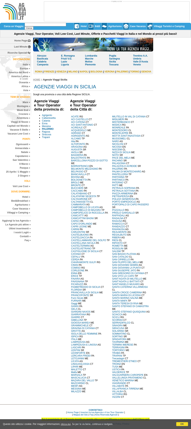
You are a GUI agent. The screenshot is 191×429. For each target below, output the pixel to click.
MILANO (73, 71)
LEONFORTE (78, 353)
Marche (89, 58)
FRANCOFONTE (80, 295)
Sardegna (114, 58)
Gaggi (74, 303)
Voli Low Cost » (21, 186)
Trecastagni (118, 358)
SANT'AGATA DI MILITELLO (127, 278)
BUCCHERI (77, 188)
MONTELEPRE (120, 133)
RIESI (115, 240)
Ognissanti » (23, 144)
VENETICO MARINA (123, 380)
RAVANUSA (118, 229)
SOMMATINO (119, 333)
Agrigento (47, 115)
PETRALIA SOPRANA (124, 188)
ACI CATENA (78, 122)
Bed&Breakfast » (20, 200)
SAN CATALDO (120, 256)
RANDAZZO (118, 226)
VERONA (110, 71)
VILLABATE (118, 386)
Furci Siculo (77, 298)
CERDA (75, 259)
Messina (46, 126)
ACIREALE (77, 127)
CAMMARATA (78, 204)
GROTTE (76, 331)
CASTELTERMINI (80, 245)
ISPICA (75, 336)
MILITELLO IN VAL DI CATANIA (129, 116)
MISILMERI (118, 119)
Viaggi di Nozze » (20, 122)
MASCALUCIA (78, 377)
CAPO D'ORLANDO (81, 223)
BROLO (75, 182)
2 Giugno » (24, 175)
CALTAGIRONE (79, 199)
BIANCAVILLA (78, 174)
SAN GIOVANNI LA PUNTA (126, 267)
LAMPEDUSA (78, 342)
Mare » (26, 102)
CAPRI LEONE (79, 226)
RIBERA (116, 237)
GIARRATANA (78, 314)
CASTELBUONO (80, 234)
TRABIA (116, 353)
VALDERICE (118, 372)
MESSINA (76, 388)
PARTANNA (118, 177)
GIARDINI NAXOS (81, 311)
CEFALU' (76, 256)
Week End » (23, 110)
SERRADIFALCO (121, 322)
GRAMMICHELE (80, 325)
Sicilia (112, 61)
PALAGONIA (119, 163)
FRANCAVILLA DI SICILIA (85, 292)
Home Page (20, 40)
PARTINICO (118, 179)
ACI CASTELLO (79, 119)
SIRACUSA (118, 328)
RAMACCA (118, 223)
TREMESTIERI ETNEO (124, 361)
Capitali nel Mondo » (18, 125)
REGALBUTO (119, 234)
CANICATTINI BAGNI (82, 218)
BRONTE (76, 185)
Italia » (26, 64)
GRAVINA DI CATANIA (83, 328)
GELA (74, 309)
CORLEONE (77, 270)
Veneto (137, 64)
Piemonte (90, 64)
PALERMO (122, 71)
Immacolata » (22, 148)
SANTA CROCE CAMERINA (127, 292)
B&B (97, 26)
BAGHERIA (77, 155)
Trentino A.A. (140, 55)
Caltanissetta (49, 118)
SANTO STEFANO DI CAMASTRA (130, 306)
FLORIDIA (76, 289)
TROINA (116, 364)
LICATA (75, 361)
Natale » (25, 152)
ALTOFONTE (78, 144)
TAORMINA (118, 342)
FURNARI (76, 300)
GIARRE (75, 317)
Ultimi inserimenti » (20, 228)
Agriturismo (115, 26)
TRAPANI (117, 355)
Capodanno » (22, 156)
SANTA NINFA (119, 300)
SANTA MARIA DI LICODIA (126, 295)
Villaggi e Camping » (18, 212)
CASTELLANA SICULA (83, 243)
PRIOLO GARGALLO (123, 212)
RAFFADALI (118, 215)
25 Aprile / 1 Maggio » (18, 171)
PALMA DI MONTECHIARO (126, 171)
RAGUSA (117, 221)
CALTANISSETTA (80, 201)
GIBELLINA (77, 320)
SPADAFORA (119, 339)
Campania (42, 64)
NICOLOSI (117, 144)
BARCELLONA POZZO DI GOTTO (89, 160)
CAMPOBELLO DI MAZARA (86, 210)
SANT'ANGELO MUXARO (126, 284)
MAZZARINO (78, 383)
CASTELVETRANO (81, 248)
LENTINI (75, 350)
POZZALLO (118, 210)
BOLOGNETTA (79, 179)
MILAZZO (76, 391)
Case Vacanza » (21, 208)
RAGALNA (117, 218)
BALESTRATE (78, 157)
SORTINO (117, 336)
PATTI (115, 185)
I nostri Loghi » (22, 232)
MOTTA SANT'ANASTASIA (126, 135)
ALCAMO (76, 138)
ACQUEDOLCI (79, 130)
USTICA (116, 369)
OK (182, 424)
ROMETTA (117, 245)
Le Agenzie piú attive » (18, 224)
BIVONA (75, 177)
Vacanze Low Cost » (18, 133)
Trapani (46, 137)
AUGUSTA (76, 149)
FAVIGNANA (77, 281)
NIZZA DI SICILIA (121, 152)
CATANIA (76, 254)
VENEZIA (61, 71)
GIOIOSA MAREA (80, 322)
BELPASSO (77, 171)
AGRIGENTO (78, 135)
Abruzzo (41, 55)
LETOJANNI (77, 358)
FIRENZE (49, 71)
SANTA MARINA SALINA (125, 298)
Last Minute (20, 46)
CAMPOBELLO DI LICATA (85, 207)
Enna (44, 123)
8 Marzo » (24, 164)
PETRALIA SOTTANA (123, 190)
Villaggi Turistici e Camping (169, 26)
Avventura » (23, 118)
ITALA (74, 339)
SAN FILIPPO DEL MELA (125, 262)
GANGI (75, 306)
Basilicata (42, 58)
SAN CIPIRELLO (121, 259)
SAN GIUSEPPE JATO (124, 270)
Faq (91, 414)
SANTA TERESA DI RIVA (125, 303)
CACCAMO (77, 190)
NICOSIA (117, 146)
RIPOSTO (117, 243)
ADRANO (76, 133)
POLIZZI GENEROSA (123, 199)
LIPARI (74, 366)
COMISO (76, 267)
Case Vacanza (138, 26)
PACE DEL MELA (121, 157)
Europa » (25, 68)
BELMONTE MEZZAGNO (84, 168)
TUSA (115, 366)
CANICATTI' (77, 215)
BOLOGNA (97, 71)
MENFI (74, 386)
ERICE (74, 276)
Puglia (112, 55)
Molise (88, 61)
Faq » (28, 240)
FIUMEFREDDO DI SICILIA (85, 287)
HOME (36, 79)
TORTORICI (118, 350)
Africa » (25, 86)
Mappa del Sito (80, 414)
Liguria (65, 64)
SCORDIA (117, 320)
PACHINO (117, 160)
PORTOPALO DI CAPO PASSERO (130, 204)
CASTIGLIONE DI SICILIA (85, 251)
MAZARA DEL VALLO (82, 380)
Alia (73, 141)
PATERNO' (118, 182)
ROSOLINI (117, 248)
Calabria (41, 61)
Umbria (137, 58)
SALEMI (116, 251)
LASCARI (76, 347)
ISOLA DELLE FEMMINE (84, 333)
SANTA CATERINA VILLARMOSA (130, 287)
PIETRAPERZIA (120, 196)
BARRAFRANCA (80, 166)
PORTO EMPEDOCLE (124, 201)
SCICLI (116, 317)
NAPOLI (84, 71)
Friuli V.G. (66, 58)
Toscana (114, 64)
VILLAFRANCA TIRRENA (125, 388)
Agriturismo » (22, 204)
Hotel (84, 26)
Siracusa (46, 134)
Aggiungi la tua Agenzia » (16, 220)
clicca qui (65, 424)
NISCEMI (117, 149)
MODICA (116, 124)
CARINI (75, 229)
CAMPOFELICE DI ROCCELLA (87, 212)
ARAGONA (77, 146)
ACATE (75, 116)
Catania (46, 120)
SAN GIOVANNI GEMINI (125, 265)
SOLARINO (118, 331)
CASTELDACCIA (80, 237)
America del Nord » (19, 72)
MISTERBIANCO (121, 122)
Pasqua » (25, 167)
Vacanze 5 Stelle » (20, 129)
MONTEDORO (120, 130)
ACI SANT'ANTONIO (82, 124)
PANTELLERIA (120, 174)
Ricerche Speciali (17, 52)
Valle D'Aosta (140, 61)
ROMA (38, 71)
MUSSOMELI (119, 138)
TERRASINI (118, 347)
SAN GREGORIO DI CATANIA (128, 273)
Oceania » (24, 82)
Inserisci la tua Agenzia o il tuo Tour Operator (102, 412)
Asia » (26, 90)
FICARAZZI (77, 284)
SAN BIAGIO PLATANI (124, 254)
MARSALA (76, 375)
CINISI (74, 265)
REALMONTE (119, 232)
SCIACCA (117, 314)
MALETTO (76, 369)
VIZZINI (116, 397)
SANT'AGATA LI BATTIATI (126, 281)
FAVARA (75, 278)
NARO (115, 141)
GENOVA (146, 71)
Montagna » (23, 106)
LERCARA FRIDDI (81, 355)
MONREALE (118, 127)
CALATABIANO (79, 193)
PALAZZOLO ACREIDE (124, 166)
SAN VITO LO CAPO (123, 276)
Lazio (64, 61)
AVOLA (75, 152)
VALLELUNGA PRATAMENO (127, 377)
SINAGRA (117, 325)
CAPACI (75, 221)
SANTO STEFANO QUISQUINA (129, 311)
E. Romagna (68, 55)
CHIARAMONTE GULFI (83, 262)
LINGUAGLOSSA (80, 364)
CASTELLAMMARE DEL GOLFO (88, 240)
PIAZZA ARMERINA (122, 193)
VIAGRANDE (119, 383)
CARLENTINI (78, 232)
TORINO (134, 71)
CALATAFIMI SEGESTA (83, 196)
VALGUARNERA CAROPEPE (128, 375)
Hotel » (26, 197)
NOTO (115, 155)
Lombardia (91, 55)
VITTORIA (117, 394)
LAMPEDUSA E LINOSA (84, 344)
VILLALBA (117, 391)
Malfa (74, 372)
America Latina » (20, 77)
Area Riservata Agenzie (106, 414)
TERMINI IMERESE (122, 344)
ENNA (74, 273)
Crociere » (24, 114)
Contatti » (25, 236)
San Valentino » (21, 160)
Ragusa (46, 131)
